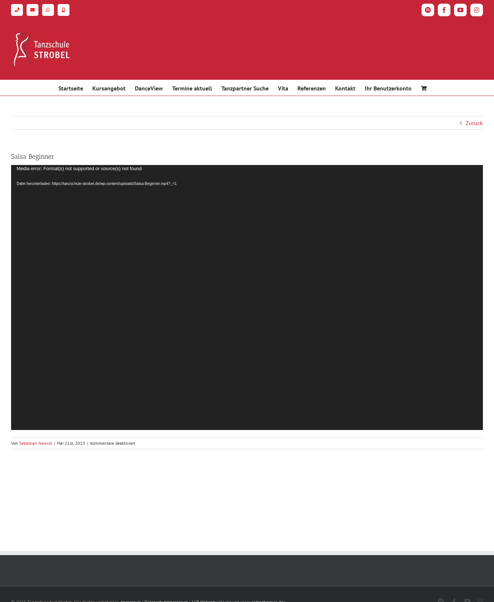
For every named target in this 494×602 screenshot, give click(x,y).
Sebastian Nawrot (35, 443)
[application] (247, 297)
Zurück (474, 123)
